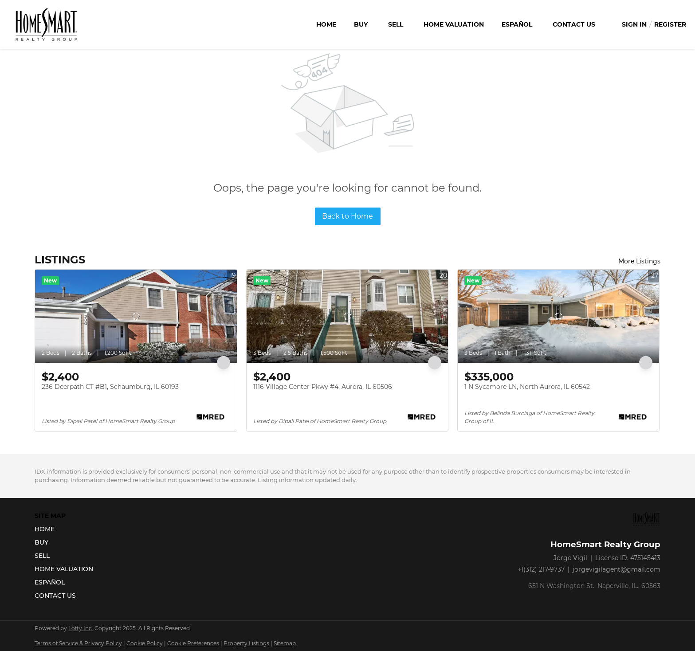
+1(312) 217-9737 (541, 569)
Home (326, 24)
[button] (66, 529)
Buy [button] (361, 24)
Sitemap (285, 643)
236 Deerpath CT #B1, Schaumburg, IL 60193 (110, 387)
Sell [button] (395, 24)
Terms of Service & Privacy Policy (78, 643)
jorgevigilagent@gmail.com (616, 569)
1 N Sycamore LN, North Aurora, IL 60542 (527, 387)
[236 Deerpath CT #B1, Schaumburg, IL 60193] (135, 316)
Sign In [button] (634, 24)
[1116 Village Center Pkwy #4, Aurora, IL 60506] (347, 316)
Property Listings (246, 643)
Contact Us (574, 24)
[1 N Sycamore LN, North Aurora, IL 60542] (558, 316)
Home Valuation (454, 24)
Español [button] (517, 24)
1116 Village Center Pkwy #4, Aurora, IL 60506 (322, 387)
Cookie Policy (144, 643)
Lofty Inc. (80, 628)
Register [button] (670, 24)
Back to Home (347, 216)
